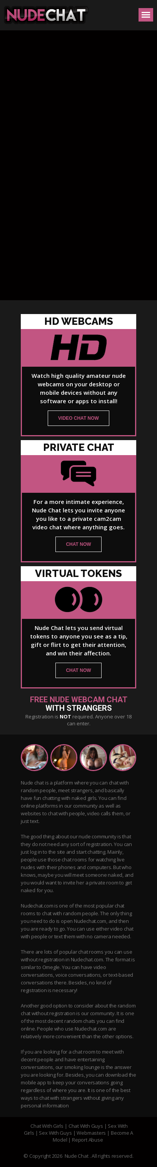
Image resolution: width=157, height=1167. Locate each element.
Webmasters (91, 1132)
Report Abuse (87, 1139)
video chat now (78, 418)
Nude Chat (77, 1155)
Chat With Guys (85, 1125)
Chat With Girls (46, 1125)
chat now (78, 544)
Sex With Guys (55, 1132)
